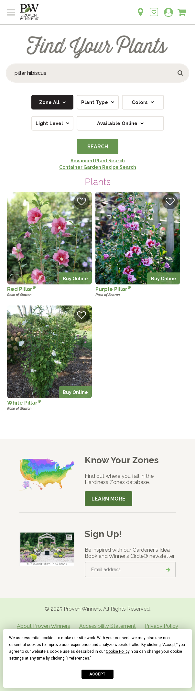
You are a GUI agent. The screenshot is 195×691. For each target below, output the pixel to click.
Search (97, 147)
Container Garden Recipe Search (97, 167)
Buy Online (75, 278)
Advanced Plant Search (97, 160)
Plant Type (95, 102)
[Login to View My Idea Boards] (153, 8)
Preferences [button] (78, 658)
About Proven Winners (43, 626)
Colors (140, 102)
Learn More (108, 499)
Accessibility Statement (107, 626)
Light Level (50, 123)
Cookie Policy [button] (117, 651)
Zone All (50, 102)
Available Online (118, 123)
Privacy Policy (161, 626)
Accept (97, 674)
